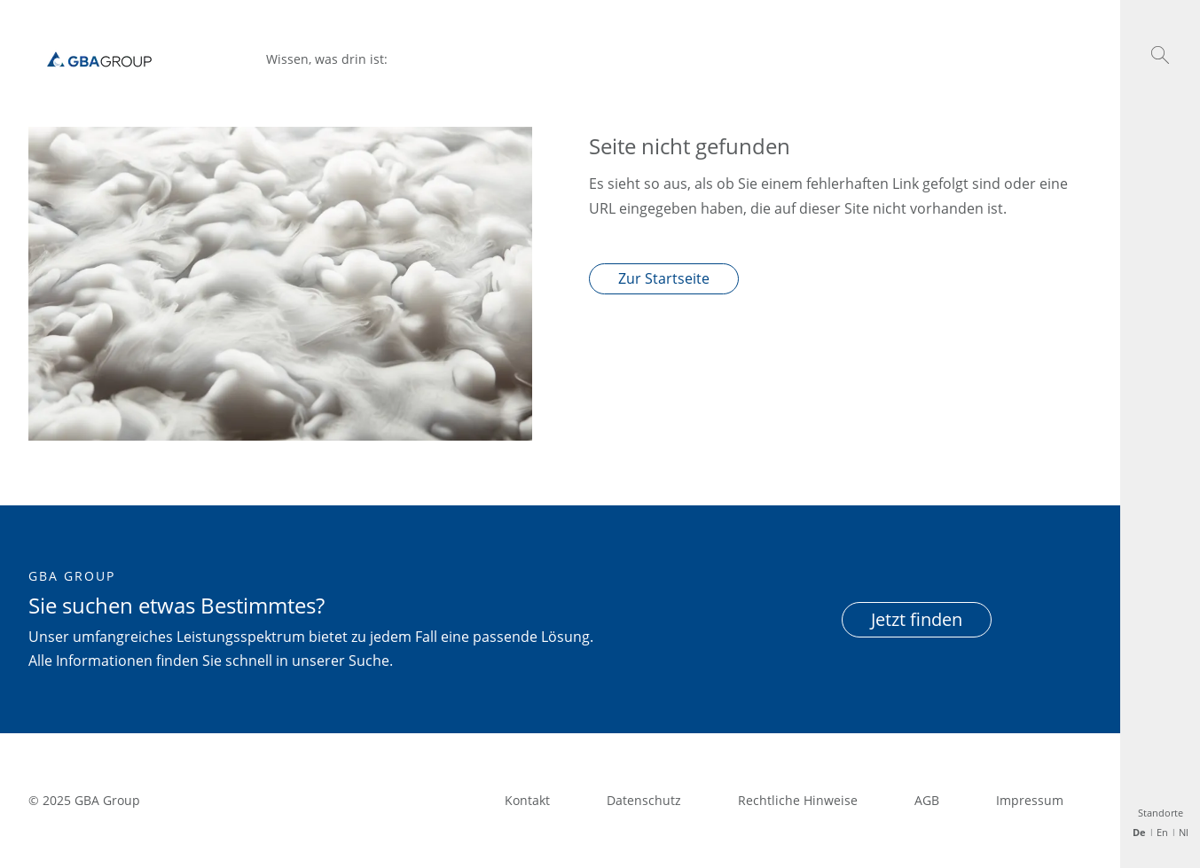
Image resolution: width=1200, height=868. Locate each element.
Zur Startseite (664, 278)
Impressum (1029, 800)
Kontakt (527, 800)
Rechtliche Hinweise (798, 800)
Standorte (1160, 812)
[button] (1160, 55)
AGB (926, 800)
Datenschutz (644, 800)
